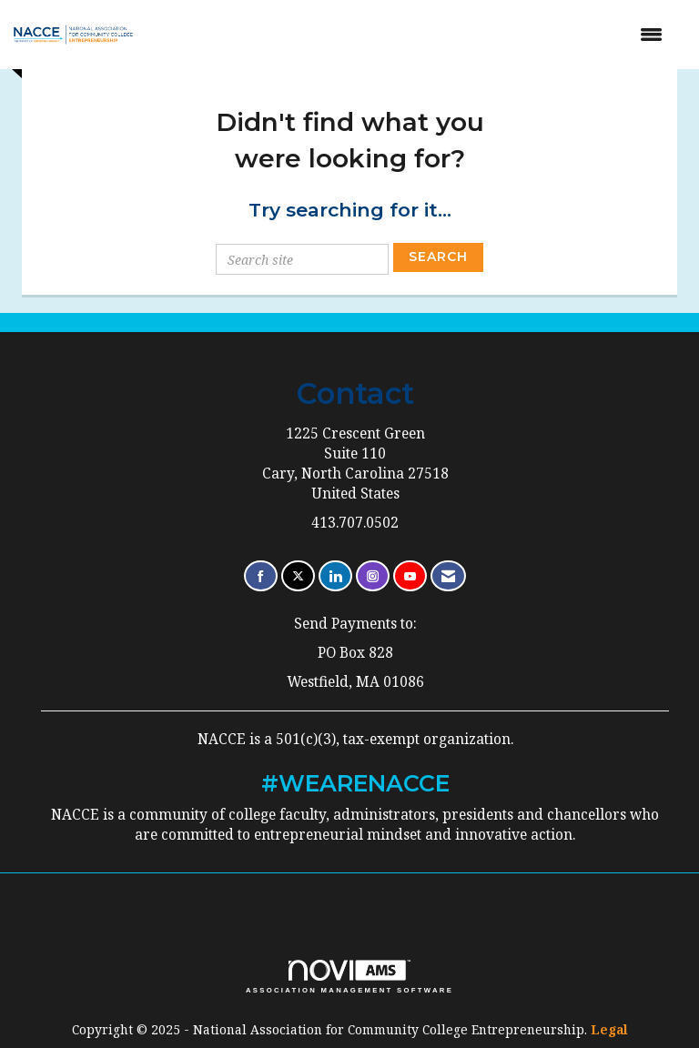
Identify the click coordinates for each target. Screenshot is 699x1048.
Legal (609, 1029)
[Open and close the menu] (414, 34)
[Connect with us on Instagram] (373, 576)
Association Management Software (349, 977)
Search (438, 256)
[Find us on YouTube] (410, 576)
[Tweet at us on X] (298, 576)
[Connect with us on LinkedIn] (335, 576)
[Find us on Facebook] (261, 576)
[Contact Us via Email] (448, 576)
